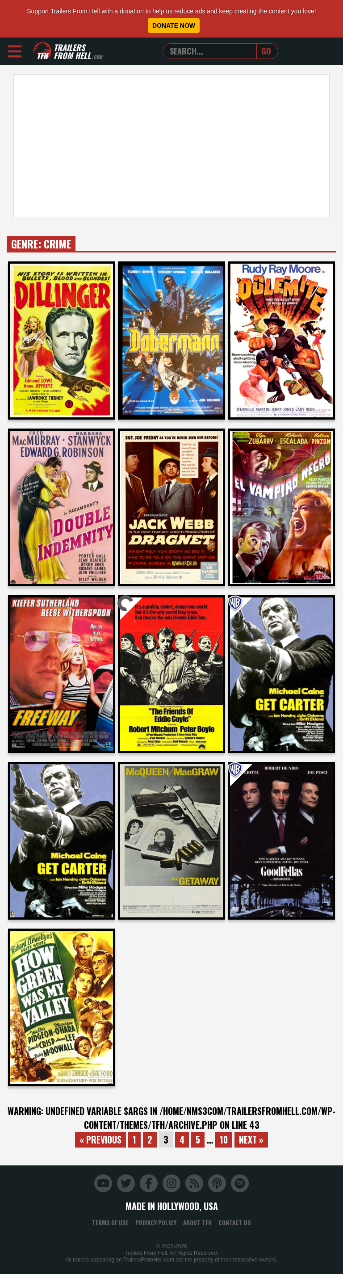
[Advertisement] (171, 146)
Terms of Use (110, 1222)
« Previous (100, 1139)
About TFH (197, 1222)
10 (225, 1139)
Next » (252, 1139)
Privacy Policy (155, 1222)
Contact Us (234, 1222)
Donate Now (173, 25)
